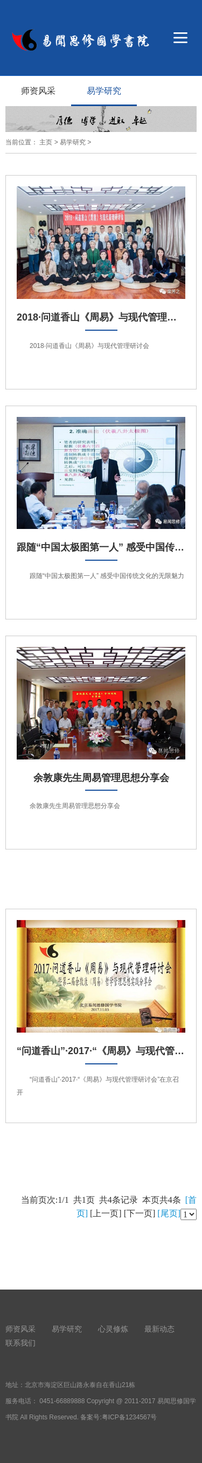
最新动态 (159, 1329)
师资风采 (38, 90)
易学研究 (104, 90)
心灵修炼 (113, 1329)
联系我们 (20, 1343)
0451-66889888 (62, 1401)
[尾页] (168, 1213)
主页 (45, 142)
